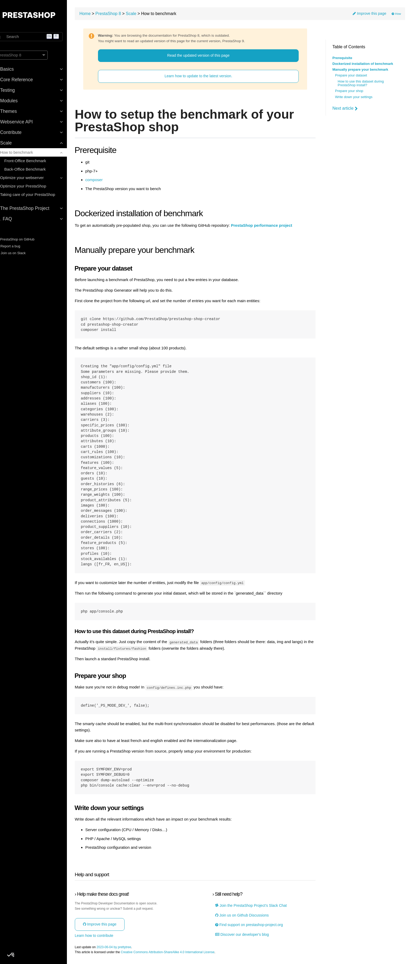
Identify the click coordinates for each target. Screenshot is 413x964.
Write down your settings (353, 97)
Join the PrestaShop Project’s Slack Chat (256, 906)
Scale (144, 14)
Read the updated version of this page (204, 56)
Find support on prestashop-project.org (254, 926)
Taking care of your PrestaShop (36, 194)
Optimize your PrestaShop (32, 186)
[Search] (39, 36)
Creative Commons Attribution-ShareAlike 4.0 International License (180, 953)
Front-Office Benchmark (34, 160)
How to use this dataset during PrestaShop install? (361, 83)
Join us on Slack (19, 253)
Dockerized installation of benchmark (362, 64)
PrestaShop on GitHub (24, 239)
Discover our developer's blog (247, 935)
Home (98, 14)
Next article (345, 108)
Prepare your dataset (351, 75)
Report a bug (17, 246)
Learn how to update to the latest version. (204, 77)
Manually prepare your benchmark (360, 69)
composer (106, 181)
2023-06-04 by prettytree (126, 947)
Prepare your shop (349, 91)
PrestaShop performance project (274, 226)
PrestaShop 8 (121, 14)
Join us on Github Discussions (247, 916)
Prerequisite (342, 58)
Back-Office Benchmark (34, 169)
